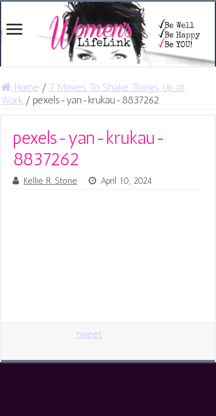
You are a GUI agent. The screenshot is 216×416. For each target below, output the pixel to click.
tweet (89, 334)
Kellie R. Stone (50, 181)
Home (20, 87)
